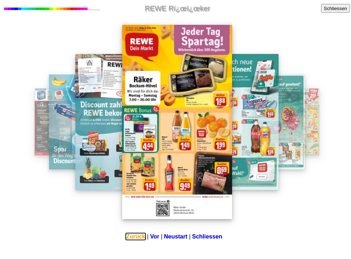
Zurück (135, 236)
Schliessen (335, 8)
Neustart (175, 236)
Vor (154, 236)
